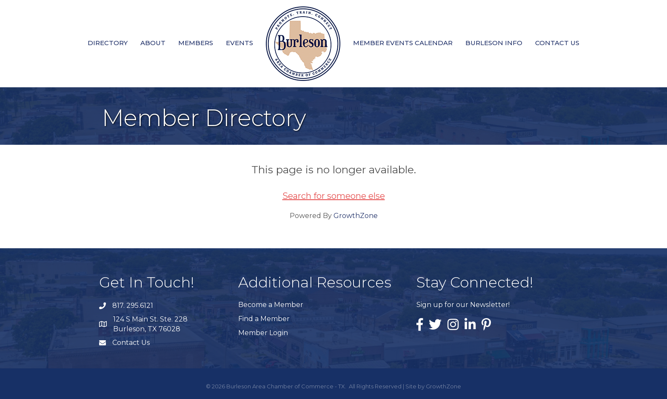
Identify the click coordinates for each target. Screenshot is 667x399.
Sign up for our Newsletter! (463, 305)
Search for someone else (333, 196)
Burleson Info (493, 43)
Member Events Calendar (403, 43)
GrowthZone (356, 216)
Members (195, 43)
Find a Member (264, 319)
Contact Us (557, 43)
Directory (108, 43)
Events (239, 43)
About (152, 43)
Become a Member (270, 305)
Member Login (263, 333)
